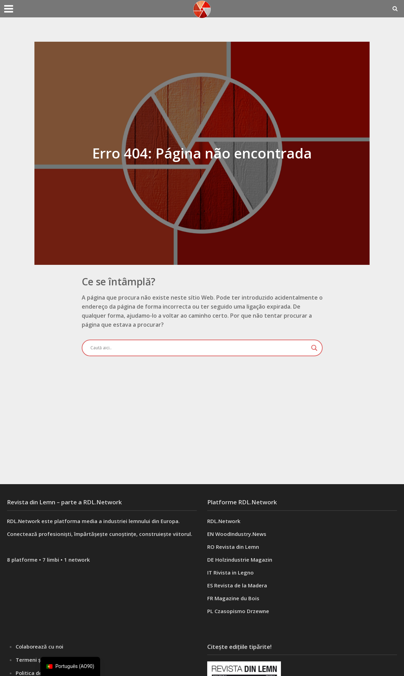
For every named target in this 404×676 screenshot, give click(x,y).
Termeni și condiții (39, 659)
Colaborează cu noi (40, 646)
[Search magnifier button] (314, 348)
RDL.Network (223, 521)
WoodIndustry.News (240, 533)
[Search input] (199, 348)
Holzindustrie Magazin (243, 559)
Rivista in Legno (233, 572)
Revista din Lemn (237, 546)
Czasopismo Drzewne (242, 611)
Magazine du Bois (237, 598)
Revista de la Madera (240, 585)
